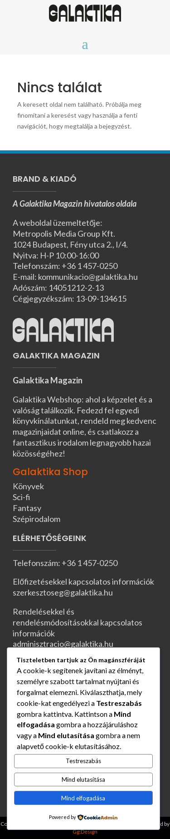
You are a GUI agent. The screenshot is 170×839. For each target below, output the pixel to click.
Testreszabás (83, 761)
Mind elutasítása (83, 779)
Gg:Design (85, 831)
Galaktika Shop (50, 471)
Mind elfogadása (83, 798)
